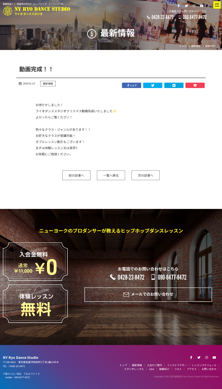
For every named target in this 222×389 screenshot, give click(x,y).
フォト (178, 369)
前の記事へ (76, 175)
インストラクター (177, 365)
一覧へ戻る (111, 175)
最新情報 (48, 83)
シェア (131, 85)
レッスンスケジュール (204, 365)
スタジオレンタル (134, 369)
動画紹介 (164, 369)
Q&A (151, 369)
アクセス (192, 369)
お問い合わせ (209, 369)
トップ (123, 365)
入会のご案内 (154, 365)
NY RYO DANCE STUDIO (42, 11)
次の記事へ (145, 175)
